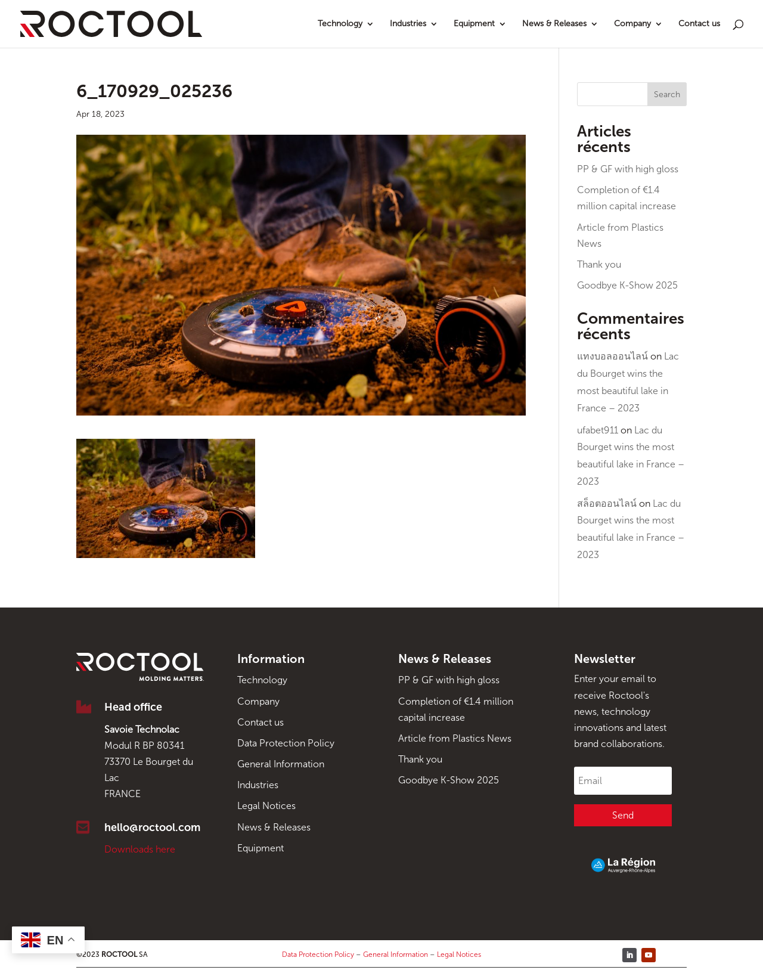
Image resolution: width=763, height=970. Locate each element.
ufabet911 (597, 430)
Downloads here (139, 849)
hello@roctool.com (152, 827)
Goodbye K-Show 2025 (627, 285)
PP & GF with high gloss (627, 169)
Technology (340, 24)
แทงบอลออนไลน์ (612, 356)
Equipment (474, 24)
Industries (408, 24)
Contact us (699, 24)
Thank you (599, 264)
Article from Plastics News (454, 738)
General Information (280, 764)
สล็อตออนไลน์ (607, 503)
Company (632, 24)
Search (667, 94)
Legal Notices (266, 805)
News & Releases (554, 24)
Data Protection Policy (285, 743)
